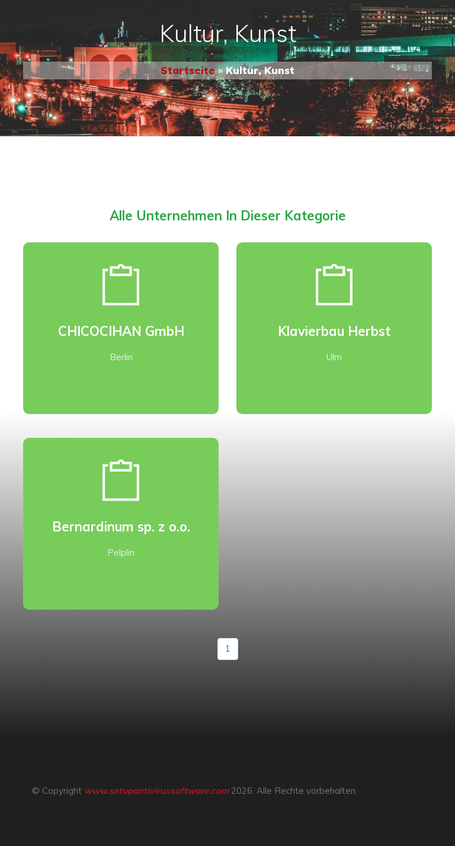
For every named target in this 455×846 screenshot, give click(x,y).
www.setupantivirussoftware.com (156, 790)
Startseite (188, 70)
